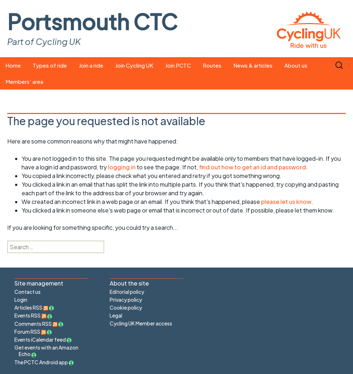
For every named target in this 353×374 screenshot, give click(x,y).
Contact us (27, 291)
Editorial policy (127, 291)
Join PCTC (178, 65)
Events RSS (30, 315)
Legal (116, 315)
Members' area (24, 81)
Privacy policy (126, 299)
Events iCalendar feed (40, 339)
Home (13, 65)
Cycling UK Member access (141, 323)
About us (295, 65)
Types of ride (50, 65)
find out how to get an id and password (252, 167)
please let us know (286, 201)
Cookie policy (126, 307)
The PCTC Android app (41, 362)
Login (20, 299)
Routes (212, 65)
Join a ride (91, 65)
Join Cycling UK (134, 65)
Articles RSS (31, 307)
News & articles (252, 65)
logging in (122, 167)
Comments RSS (36, 323)
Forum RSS (30, 331)
